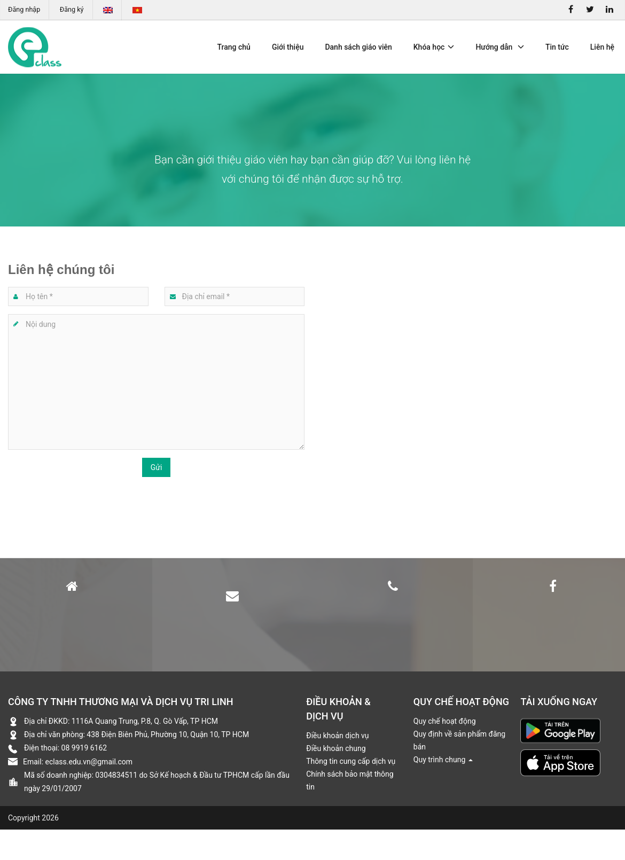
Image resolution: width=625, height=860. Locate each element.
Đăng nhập (24, 9)
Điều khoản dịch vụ (337, 735)
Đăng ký (72, 9)
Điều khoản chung (335, 748)
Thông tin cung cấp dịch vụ (350, 761)
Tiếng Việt (137, 10)
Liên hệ (602, 47)
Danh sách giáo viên (358, 47)
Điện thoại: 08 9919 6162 (65, 748)
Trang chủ (234, 47)
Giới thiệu (288, 47)
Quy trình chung (443, 759)
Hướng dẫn (499, 47)
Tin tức (557, 47)
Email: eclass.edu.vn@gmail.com (77, 761)
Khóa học (434, 47)
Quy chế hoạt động (444, 721)
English (108, 10)
